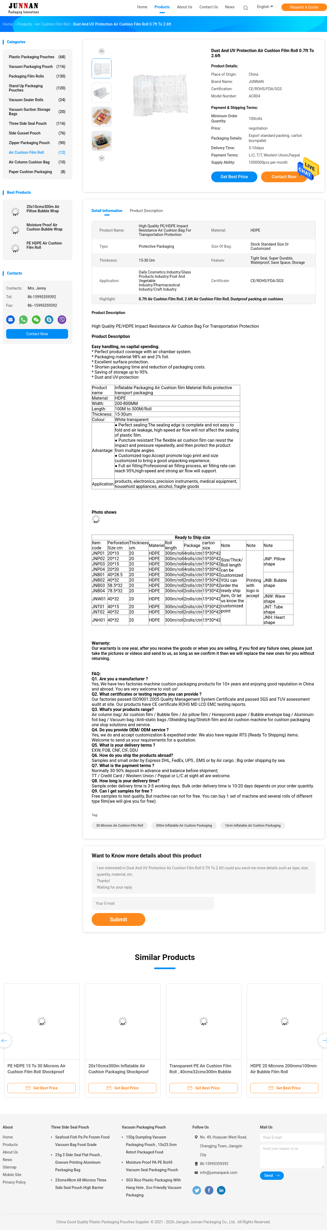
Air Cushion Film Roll (37, 152)
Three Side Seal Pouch (37, 123)
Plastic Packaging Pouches (37, 57)
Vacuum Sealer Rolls (37, 100)
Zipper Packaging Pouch (37, 142)
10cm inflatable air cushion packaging (253, 825)
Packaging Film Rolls (37, 76)
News (7, 1160)
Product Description (146, 211)
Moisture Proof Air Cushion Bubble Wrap (44, 227)
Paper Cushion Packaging (37, 171)
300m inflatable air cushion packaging (184, 825)
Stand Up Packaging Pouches (37, 88)
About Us (10, 1152)
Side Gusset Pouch (37, 133)
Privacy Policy (14, 1182)
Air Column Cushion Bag (37, 162)
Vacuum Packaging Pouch (37, 66)
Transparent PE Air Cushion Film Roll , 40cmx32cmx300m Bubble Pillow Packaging (200, 1071)
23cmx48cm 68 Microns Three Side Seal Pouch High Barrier (80, 1184)
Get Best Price (234, 176)
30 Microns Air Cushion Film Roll (119, 825)
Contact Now (37, 334)
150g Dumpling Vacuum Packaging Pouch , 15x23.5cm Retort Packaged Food (151, 1144)
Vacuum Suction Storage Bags (37, 111)
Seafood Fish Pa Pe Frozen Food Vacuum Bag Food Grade (82, 1141)
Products (10, 1145)
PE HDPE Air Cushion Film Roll (44, 245)
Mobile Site (12, 1175)
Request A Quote (304, 7)
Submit (118, 919)
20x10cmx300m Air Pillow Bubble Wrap (43, 209)
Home (8, 1137)
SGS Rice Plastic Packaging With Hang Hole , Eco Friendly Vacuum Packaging (153, 1187)
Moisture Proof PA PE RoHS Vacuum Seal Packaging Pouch (152, 1166)
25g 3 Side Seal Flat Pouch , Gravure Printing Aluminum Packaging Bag (78, 1162)
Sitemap (9, 1167)
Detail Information (107, 211)
